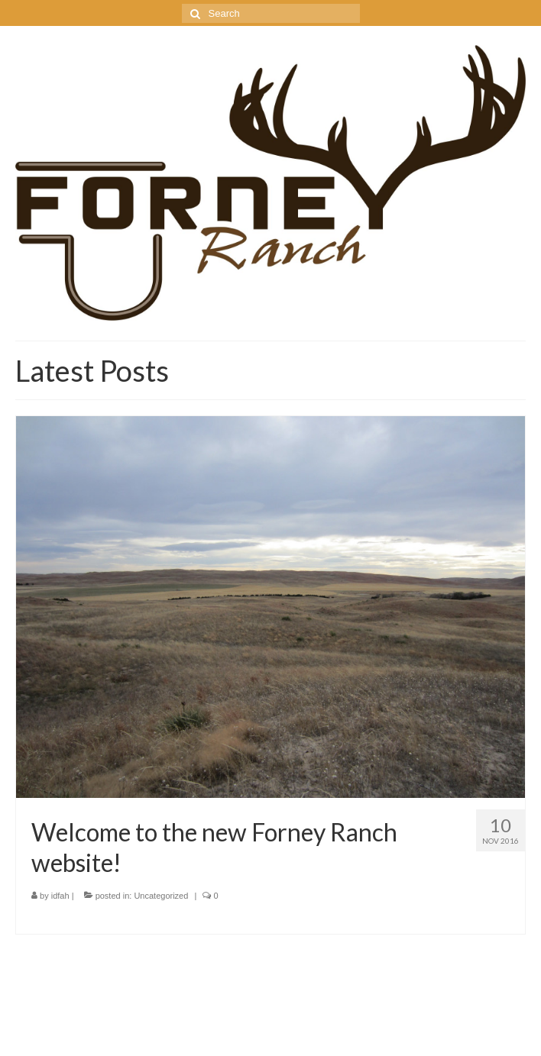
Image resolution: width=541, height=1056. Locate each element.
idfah (60, 895)
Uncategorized (161, 895)
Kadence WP (195, 1029)
